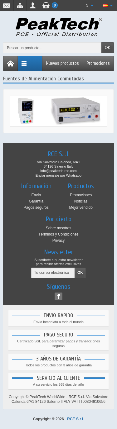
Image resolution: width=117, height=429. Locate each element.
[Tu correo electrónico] (53, 273)
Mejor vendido (80, 207)
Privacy (58, 240)
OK (107, 47)
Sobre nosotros (58, 228)
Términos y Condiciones (58, 234)
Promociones (98, 63)
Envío (36, 195)
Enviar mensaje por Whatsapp (58, 175)
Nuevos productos (62, 63)
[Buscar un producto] (52, 47)
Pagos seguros (36, 207)
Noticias (81, 201)
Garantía (36, 201)
